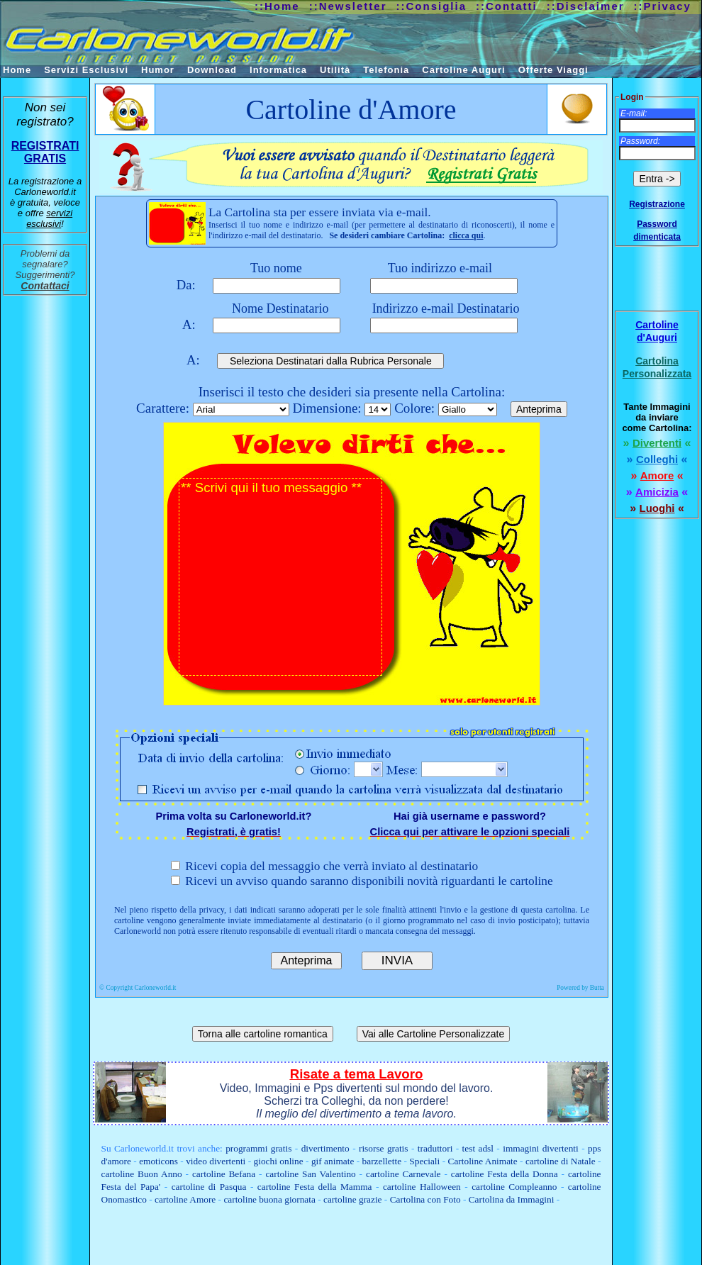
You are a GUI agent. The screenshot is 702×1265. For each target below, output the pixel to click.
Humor (157, 70)
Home (17, 70)
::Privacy (662, 6)
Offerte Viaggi (553, 70)
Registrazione (657, 204)
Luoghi (657, 508)
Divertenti (657, 443)
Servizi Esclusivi (86, 70)
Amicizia (657, 492)
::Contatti (506, 6)
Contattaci (45, 285)
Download (212, 70)
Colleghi (657, 459)
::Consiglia (431, 6)
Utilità (335, 70)
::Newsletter (348, 6)
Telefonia (386, 70)
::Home (277, 6)
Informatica (278, 70)
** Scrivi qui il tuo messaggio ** (280, 577)
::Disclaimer (586, 6)
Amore (657, 475)
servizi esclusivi (49, 218)
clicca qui (466, 235)
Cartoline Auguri (463, 70)
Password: (640, 141)
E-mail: (633, 113)
